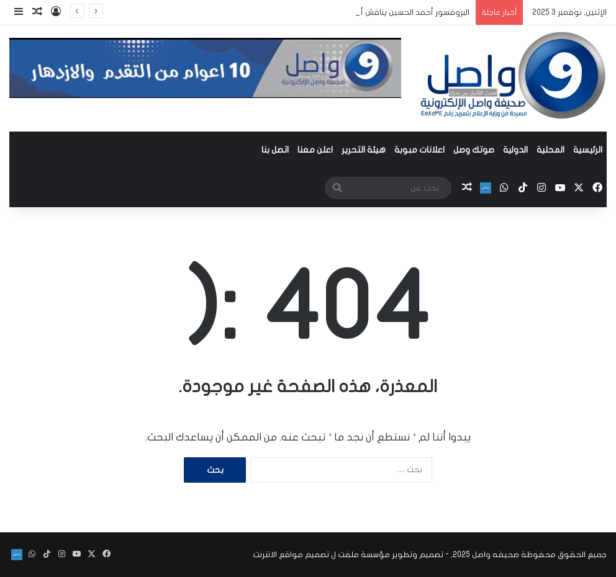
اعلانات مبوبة (419, 149)
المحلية (550, 149)
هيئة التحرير (364, 149)
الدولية (515, 149)
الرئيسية (587, 149)
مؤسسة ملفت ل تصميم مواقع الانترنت (321, 554)
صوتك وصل (473, 149)
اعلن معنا (315, 149)
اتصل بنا (275, 149)
